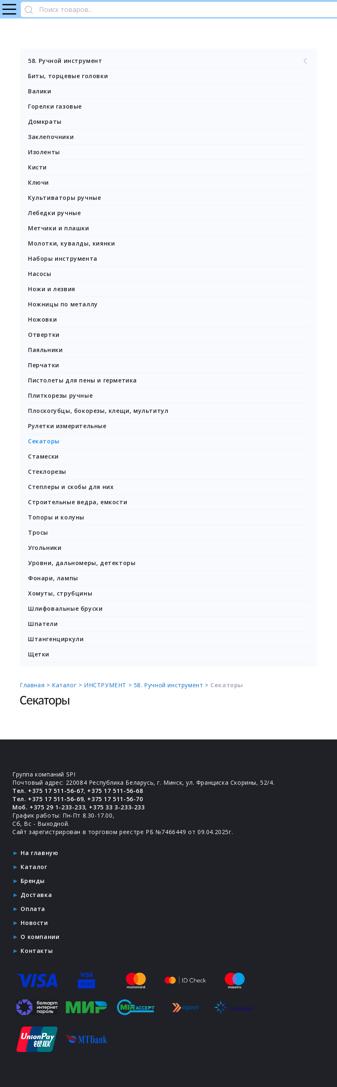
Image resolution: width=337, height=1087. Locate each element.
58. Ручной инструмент (168, 61)
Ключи (38, 182)
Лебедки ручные (54, 213)
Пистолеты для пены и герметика (82, 380)
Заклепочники (51, 137)
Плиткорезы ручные (60, 395)
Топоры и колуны (56, 517)
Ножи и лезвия (51, 289)
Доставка (36, 895)
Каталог (34, 867)
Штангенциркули (56, 639)
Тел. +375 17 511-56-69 (48, 799)
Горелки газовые (55, 106)
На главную (39, 853)
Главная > (36, 685)
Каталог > (68, 685)
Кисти (37, 167)
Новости (34, 923)
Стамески (43, 456)
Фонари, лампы (53, 578)
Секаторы (44, 441)
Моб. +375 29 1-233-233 (48, 807)
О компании (40, 937)
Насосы (39, 274)
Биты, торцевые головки (68, 76)
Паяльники (45, 350)
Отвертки (44, 334)
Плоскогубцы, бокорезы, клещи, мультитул (98, 411)
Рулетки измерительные (67, 426)
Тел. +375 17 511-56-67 (48, 791)
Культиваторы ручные (64, 198)
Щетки (38, 654)
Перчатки (43, 365)
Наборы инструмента (63, 258)
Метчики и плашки (58, 228)
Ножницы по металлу (63, 304)
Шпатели (43, 624)
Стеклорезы (47, 471)
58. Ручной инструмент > (172, 685)
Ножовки (42, 319)
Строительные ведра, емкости (77, 502)
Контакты (37, 951)
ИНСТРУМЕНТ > (109, 685)
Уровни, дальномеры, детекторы (81, 563)
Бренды (33, 881)
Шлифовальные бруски (65, 608)
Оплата (33, 909)
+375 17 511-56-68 (115, 791)
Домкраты (45, 121)
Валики (39, 91)
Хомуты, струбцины (60, 593)
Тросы (38, 532)
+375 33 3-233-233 (116, 807)
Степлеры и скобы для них (71, 487)
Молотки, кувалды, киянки (71, 243)
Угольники (44, 548)
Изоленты (44, 152)
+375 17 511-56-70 (115, 799)
